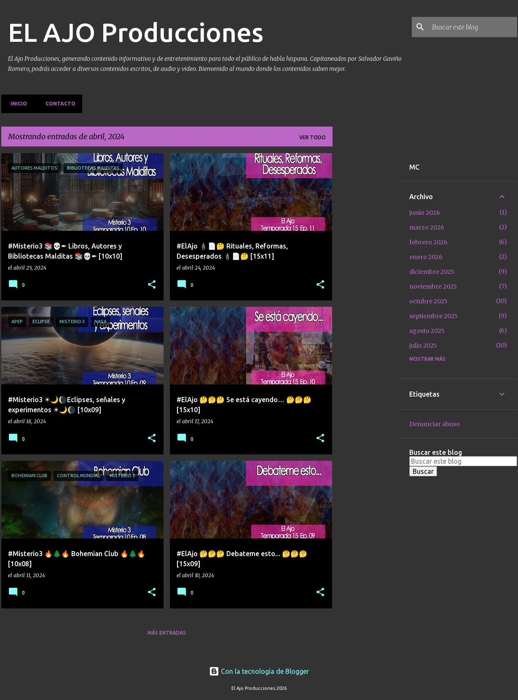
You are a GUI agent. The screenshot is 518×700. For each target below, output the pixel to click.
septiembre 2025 (433, 316)
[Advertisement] (366, 279)
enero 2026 (426, 257)
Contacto (58, 103)
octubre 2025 (428, 301)
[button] (152, 285)
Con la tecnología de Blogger (259, 671)
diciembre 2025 (431, 272)
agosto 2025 (427, 331)
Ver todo (312, 137)
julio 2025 (423, 345)
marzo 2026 (426, 227)
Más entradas (167, 632)
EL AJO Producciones (135, 32)
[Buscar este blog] (473, 27)
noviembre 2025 (433, 286)
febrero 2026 (428, 242)
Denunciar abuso (434, 424)
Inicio (16, 103)
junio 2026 (424, 212)
